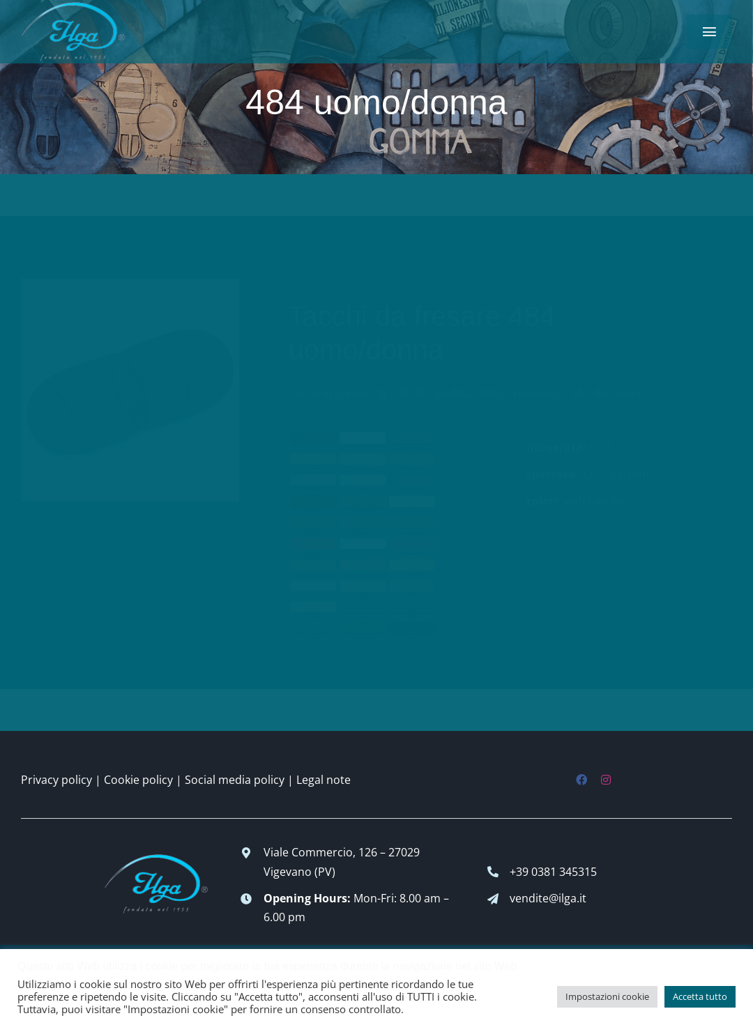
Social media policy (234, 779)
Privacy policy (56, 779)
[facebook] (581, 779)
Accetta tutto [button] (700, 996)
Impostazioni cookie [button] (607, 996)
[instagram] (606, 779)
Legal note (323, 779)
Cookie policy (138, 779)
